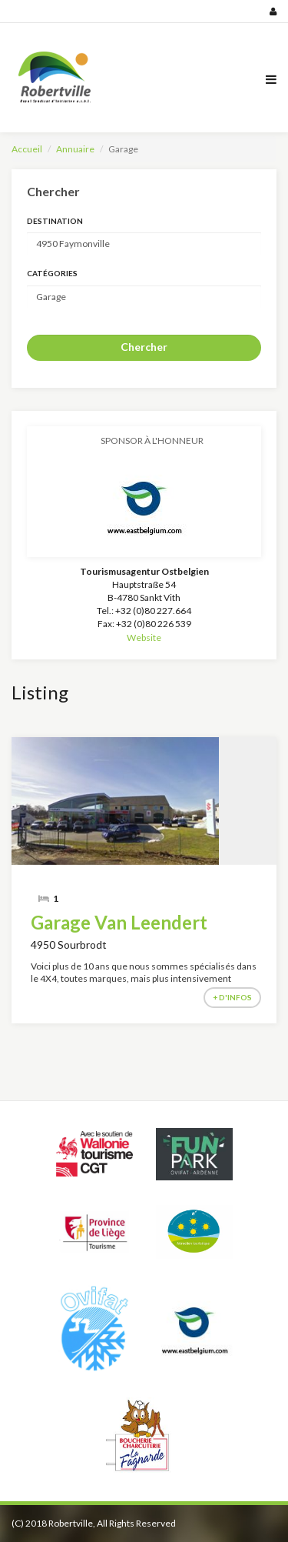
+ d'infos (232, 997)
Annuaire (75, 149)
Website (144, 637)
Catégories (52, 273)
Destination (55, 220)
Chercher (144, 346)
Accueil (27, 149)
